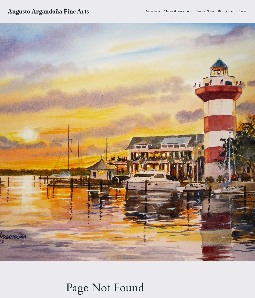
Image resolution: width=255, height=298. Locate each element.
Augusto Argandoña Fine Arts (48, 11)
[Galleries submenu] (159, 11)
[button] (124, 258)
